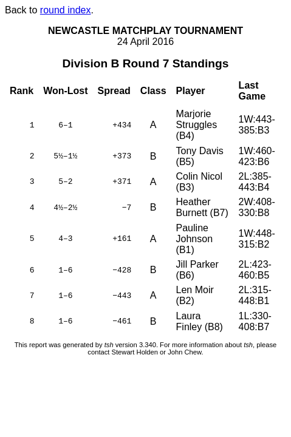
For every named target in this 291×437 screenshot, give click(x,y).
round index (65, 10)
